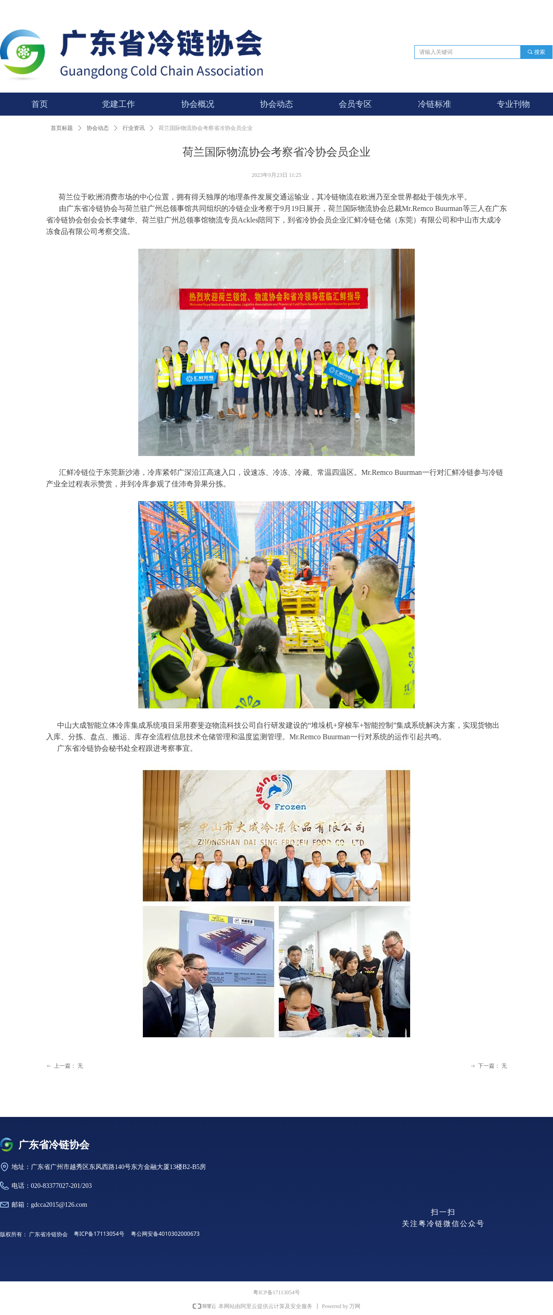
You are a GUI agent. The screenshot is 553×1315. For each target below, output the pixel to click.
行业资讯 (134, 128)
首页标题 (62, 128)
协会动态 (98, 128)
